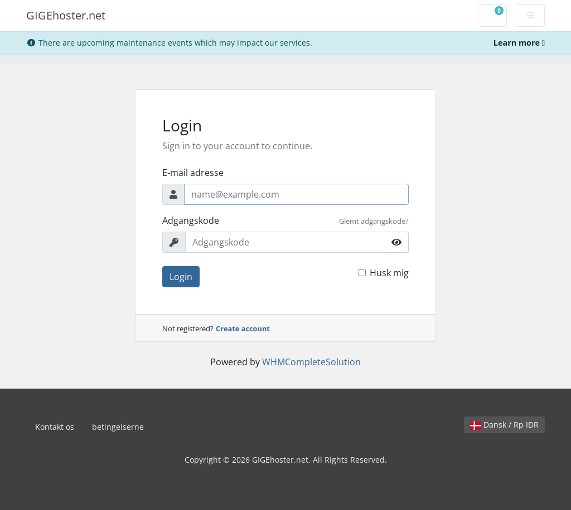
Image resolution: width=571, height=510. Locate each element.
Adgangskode (190, 220)
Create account (243, 328)
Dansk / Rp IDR (504, 424)
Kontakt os (54, 426)
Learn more (519, 42)
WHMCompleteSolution (311, 362)
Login (181, 277)
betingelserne (118, 426)
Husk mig (389, 273)
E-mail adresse (193, 172)
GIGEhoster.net (65, 15)
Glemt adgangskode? (374, 221)
